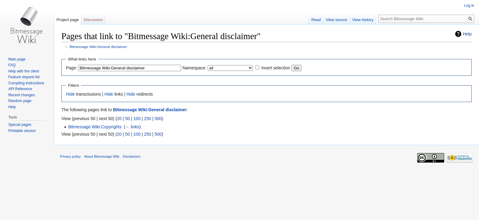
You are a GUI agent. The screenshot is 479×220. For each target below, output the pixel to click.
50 (127, 118)
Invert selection (275, 67)
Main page (16, 59)
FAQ (12, 65)
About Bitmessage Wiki (101, 156)
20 (119, 118)
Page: (71, 67)
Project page (68, 19)
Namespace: (194, 67)
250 (147, 118)
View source (336, 19)
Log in (469, 5)
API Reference (20, 89)
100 (137, 118)
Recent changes (21, 95)
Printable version (21, 131)
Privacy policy (70, 156)
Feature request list (24, 77)
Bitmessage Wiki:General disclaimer (98, 47)
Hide (70, 94)
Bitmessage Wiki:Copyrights (94, 126)
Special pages (19, 125)
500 (158, 118)
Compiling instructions (26, 83)
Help (467, 33)
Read (316, 19)
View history (363, 19)
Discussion (93, 19)
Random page (19, 101)
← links (132, 126)
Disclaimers (132, 156)
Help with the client (23, 71)
